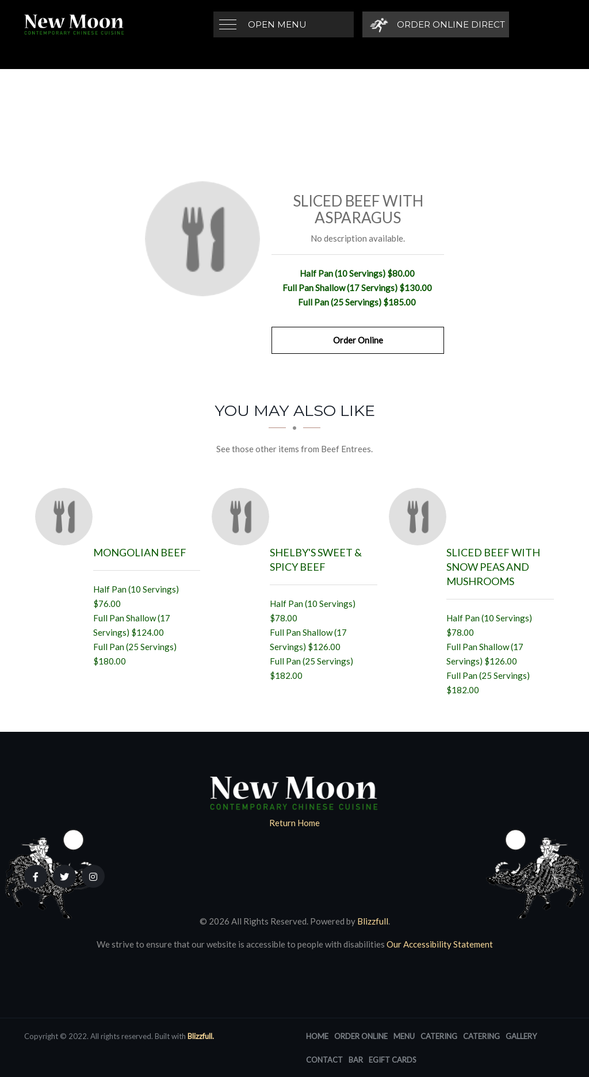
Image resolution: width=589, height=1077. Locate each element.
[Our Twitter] (64, 876)
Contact (324, 1059)
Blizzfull (372, 921)
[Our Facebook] (35, 876)
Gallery (521, 1036)
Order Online (358, 340)
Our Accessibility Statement (439, 944)
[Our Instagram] (93, 876)
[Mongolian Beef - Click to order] (66, 516)
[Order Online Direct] (435, 24)
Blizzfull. (201, 1036)
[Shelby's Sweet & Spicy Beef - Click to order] (243, 516)
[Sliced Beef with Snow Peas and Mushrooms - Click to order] (420, 516)
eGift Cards (392, 1059)
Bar (356, 1059)
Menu (404, 1036)
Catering (438, 1036)
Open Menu (277, 24)
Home (317, 1036)
